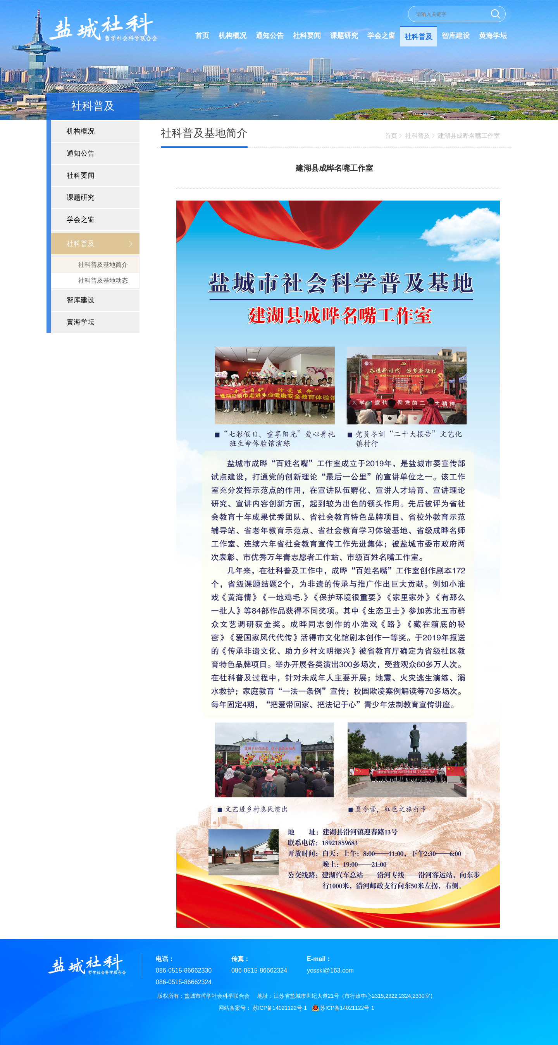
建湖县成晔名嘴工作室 (469, 135)
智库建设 (456, 35)
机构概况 (232, 35)
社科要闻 (307, 35)
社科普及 (418, 37)
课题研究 (344, 35)
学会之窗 (381, 35)
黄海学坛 (493, 35)
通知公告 (270, 35)
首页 (202, 35)
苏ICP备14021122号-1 (280, 1008)
